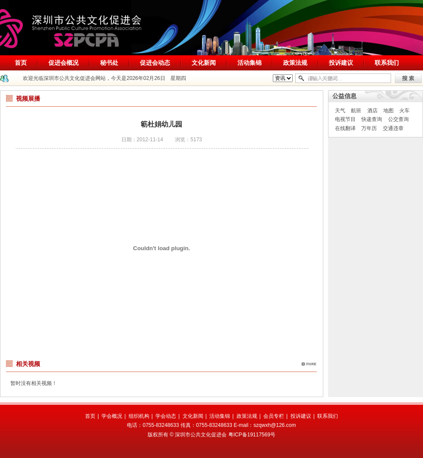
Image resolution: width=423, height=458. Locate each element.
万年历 (369, 128)
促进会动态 (155, 62)
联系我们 (387, 62)
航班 (356, 111)
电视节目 (345, 119)
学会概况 (111, 416)
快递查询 (371, 119)
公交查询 (398, 119)
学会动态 (165, 416)
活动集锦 (249, 62)
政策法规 (295, 62)
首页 (21, 62)
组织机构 (139, 416)
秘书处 (109, 62)
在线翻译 (345, 128)
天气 (340, 111)
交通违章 (393, 128)
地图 (388, 111)
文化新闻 (204, 62)
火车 (404, 111)
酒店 (372, 111)
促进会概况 (63, 62)
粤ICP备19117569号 (251, 435)
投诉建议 (341, 62)
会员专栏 (273, 416)
